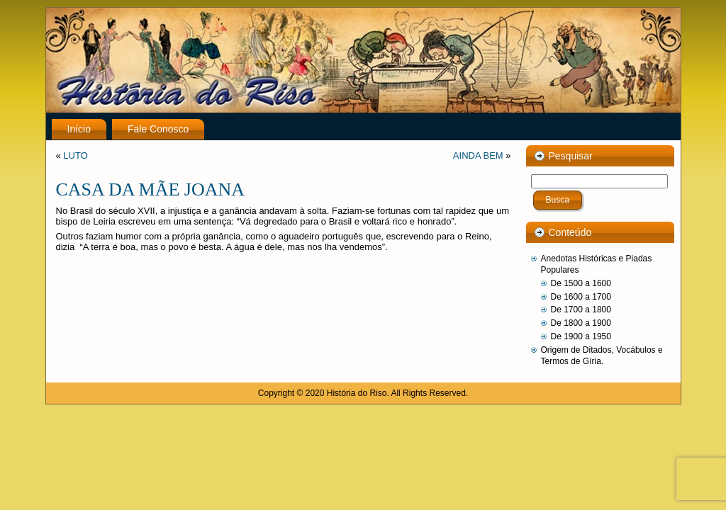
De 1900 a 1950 (581, 336)
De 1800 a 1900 (581, 323)
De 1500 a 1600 (581, 283)
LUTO (75, 155)
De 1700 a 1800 (581, 309)
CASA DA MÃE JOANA (150, 189)
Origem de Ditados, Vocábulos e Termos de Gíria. (602, 355)
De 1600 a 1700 (581, 297)
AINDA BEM (478, 155)
